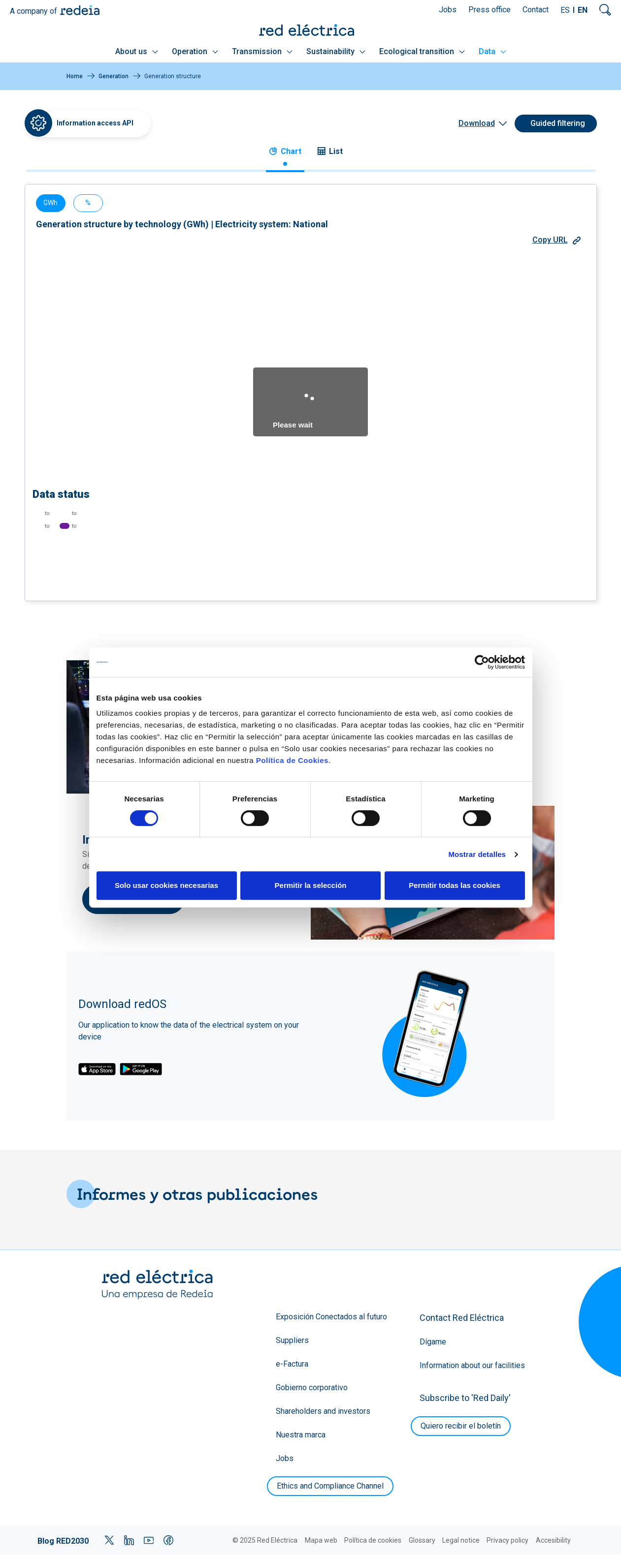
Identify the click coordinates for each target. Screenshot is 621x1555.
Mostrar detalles (477, 854)
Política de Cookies (292, 760)
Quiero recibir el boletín (461, 1426)
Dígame (433, 1341)
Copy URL (556, 239)
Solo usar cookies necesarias (166, 885)
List (330, 151)
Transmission (262, 51)
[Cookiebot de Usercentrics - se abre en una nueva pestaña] (482, 662)
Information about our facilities (472, 1365)
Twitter (109, 1540)
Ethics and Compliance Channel (330, 1486)
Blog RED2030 (63, 1541)
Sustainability (335, 51)
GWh (50, 203)
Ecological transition (422, 51)
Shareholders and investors (323, 1411)
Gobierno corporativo (312, 1387)
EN (583, 10)
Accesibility (553, 1540)
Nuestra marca (301, 1434)
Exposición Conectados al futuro (331, 1316)
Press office (489, 9)
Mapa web (321, 1540)
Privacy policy (507, 1540)
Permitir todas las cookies (454, 885)
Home (74, 76)
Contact (536, 9)
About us (136, 51)
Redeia (79, 10)
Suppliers (292, 1340)
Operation (195, 51)
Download (476, 123)
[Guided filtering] (556, 123)
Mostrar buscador (605, 10)
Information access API (95, 123)
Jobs (448, 9)
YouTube (149, 1540)
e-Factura (292, 1364)
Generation (113, 76)
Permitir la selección (311, 885)
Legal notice (461, 1540)
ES (565, 10)
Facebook (168, 1540)
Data (492, 51)
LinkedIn (129, 1540)
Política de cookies (372, 1540)
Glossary (422, 1540)
